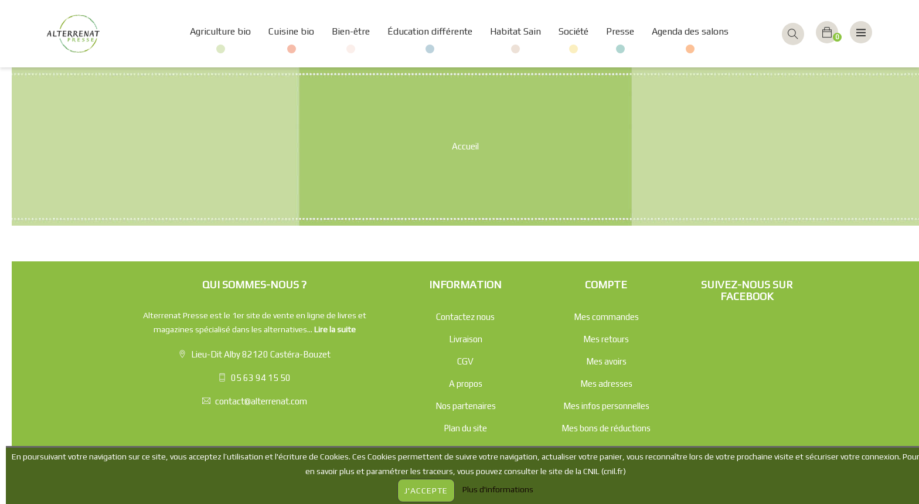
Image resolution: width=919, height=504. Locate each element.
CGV (465, 361)
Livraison (465, 339)
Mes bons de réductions (606, 428)
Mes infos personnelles (606, 406)
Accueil (465, 146)
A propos (465, 384)
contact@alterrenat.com (261, 401)
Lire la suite (335, 329)
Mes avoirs (606, 361)
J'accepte (426, 490)
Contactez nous (465, 317)
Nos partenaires (465, 406)
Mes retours (606, 339)
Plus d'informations (497, 489)
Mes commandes (606, 317)
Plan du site (465, 428)
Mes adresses (606, 384)
